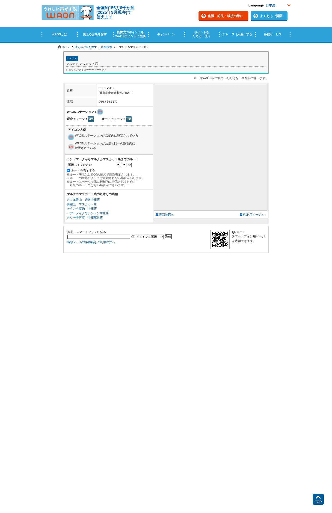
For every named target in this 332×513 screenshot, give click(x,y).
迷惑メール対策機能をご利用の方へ (91, 242)
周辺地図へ (166, 214)
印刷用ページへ (253, 214)
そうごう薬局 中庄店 (82, 208)
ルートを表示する (83, 170)
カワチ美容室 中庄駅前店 (85, 217)
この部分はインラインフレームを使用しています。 (166, 21)
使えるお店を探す (86, 47)
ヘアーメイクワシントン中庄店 (88, 213)
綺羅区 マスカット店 (82, 204)
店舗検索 (106, 47)
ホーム (66, 47)
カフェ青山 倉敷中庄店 (83, 199)
